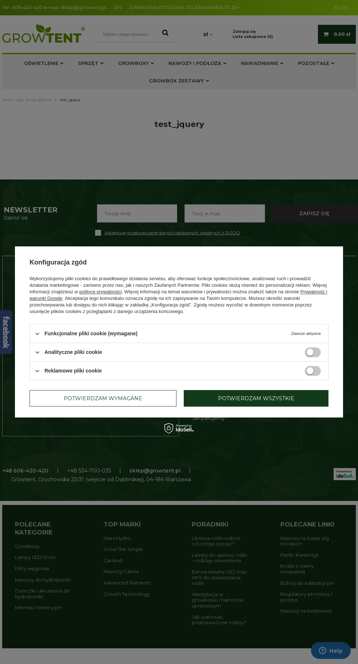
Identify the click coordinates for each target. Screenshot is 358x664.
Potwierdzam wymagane (103, 398)
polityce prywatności (100, 291)
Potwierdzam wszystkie (256, 398)
